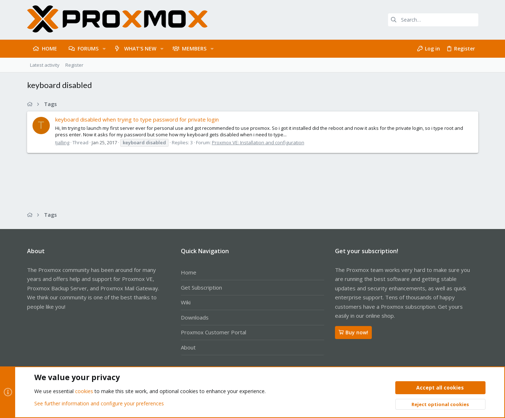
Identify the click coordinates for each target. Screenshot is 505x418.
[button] (104, 48)
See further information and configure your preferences (99, 403)
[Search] (433, 19)
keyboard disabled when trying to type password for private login (137, 119)
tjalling (62, 142)
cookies (84, 391)
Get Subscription (201, 287)
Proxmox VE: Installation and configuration (258, 142)
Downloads (195, 317)
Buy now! (353, 332)
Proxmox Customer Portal (213, 332)
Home (188, 272)
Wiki (186, 302)
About (188, 347)
